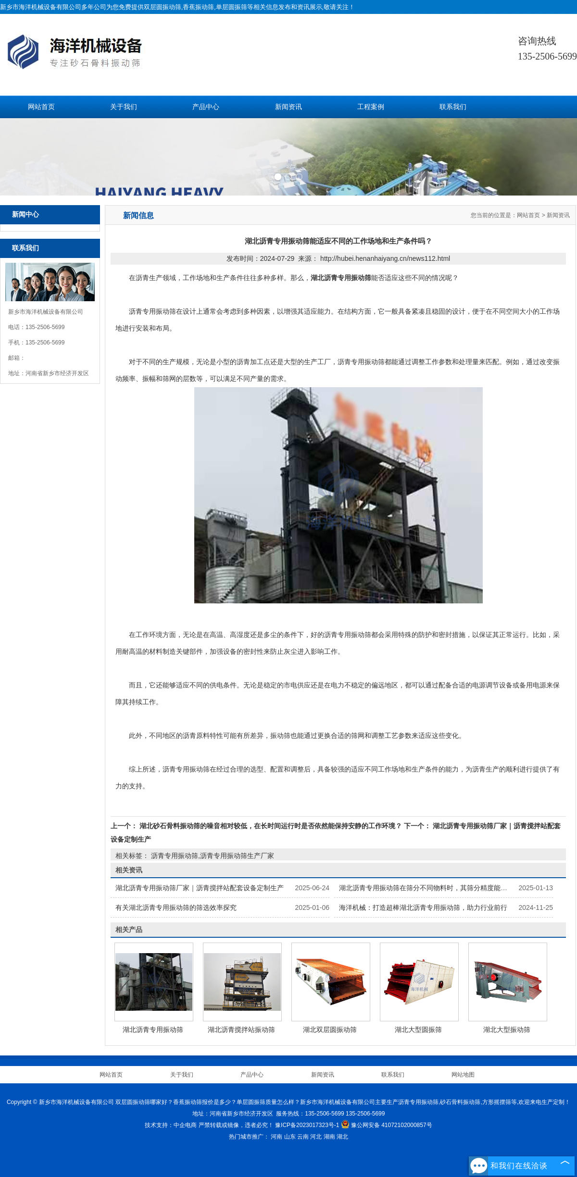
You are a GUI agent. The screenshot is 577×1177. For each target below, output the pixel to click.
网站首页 (41, 106)
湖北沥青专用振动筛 (153, 1029)
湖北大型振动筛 (506, 1029)
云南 (303, 1136)
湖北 (342, 1136)
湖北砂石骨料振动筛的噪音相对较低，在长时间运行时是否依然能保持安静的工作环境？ (271, 826)
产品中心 (205, 106)
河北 (316, 1136)
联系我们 (452, 106)
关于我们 (123, 106)
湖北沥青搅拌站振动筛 (241, 1029)
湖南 (329, 1136)
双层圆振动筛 (162, 7)
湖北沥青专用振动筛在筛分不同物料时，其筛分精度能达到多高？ (436, 888)
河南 (276, 1136)
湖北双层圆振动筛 (330, 1029)
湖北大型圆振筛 (418, 1029)
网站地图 (463, 1074)
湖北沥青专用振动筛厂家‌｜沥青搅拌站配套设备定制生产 (199, 888)
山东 (290, 1136)
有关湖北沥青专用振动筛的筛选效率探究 (176, 907)
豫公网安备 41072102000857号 (386, 1125)
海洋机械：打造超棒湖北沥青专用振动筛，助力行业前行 (423, 907)
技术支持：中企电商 (171, 1125)
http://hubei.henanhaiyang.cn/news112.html (385, 258)
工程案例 (370, 106)
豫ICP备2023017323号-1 (307, 1125)
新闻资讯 (288, 106)
